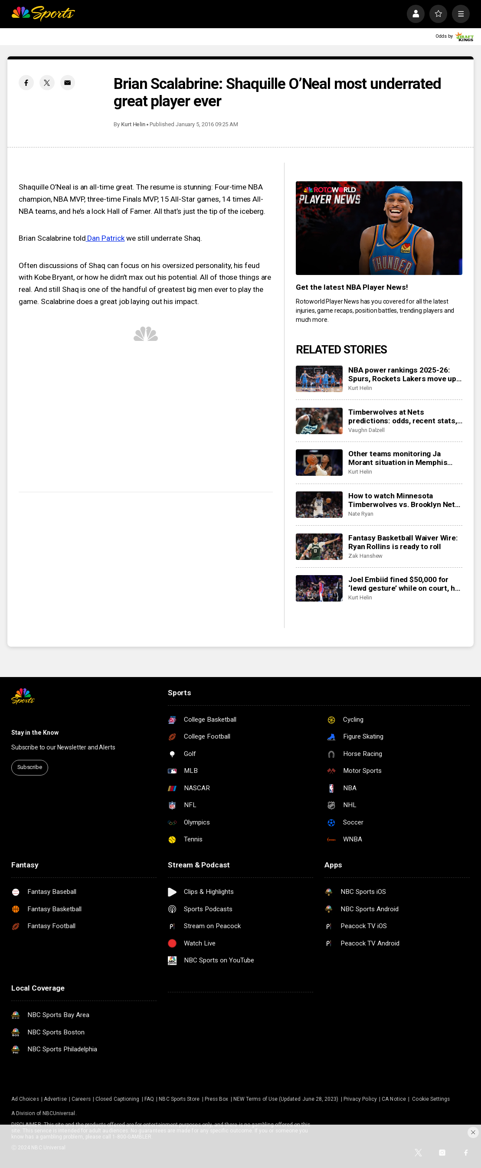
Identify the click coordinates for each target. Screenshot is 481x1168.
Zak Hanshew (365, 556)
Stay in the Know (35, 732)
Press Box (217, 1099)
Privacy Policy (360, 1099)
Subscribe (29, 767)
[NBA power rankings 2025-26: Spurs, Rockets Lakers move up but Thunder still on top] (319, 379)
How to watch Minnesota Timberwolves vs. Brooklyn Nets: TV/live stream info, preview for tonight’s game (404, 500)
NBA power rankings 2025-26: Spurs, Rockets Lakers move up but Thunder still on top (402, 374)
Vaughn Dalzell (366, 430)
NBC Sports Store (179, 1099)
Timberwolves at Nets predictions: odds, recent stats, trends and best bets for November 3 (402, 416)
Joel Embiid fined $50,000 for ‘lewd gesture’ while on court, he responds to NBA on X (403, 583)
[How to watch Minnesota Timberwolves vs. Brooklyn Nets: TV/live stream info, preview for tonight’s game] (319, 504)
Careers (81, 1099)
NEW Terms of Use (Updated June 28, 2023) (285, 1099)
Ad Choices (25, 1099)
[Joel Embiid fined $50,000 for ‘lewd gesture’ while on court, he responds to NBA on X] (319, 588)
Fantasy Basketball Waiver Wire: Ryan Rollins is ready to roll (403, 542)
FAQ (149, 1099)
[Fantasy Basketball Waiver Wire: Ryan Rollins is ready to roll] (319, 546)
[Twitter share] (47, 82)
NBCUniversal (59, 1113)
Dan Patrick (105, 238)
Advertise (55, 1099)
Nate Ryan (360, 513)
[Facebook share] (26, 82)
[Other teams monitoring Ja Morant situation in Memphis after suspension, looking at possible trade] (319, 462)
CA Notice (394, 1099)
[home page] (43, 14)
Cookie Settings (431, 1099)
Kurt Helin (133, 124)
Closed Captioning (117, 1099)
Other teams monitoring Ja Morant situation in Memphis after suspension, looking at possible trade (397, 458)
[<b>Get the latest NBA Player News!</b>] (379, 228)
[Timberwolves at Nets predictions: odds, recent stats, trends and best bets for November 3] (319, 421)
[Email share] (67, 82)
